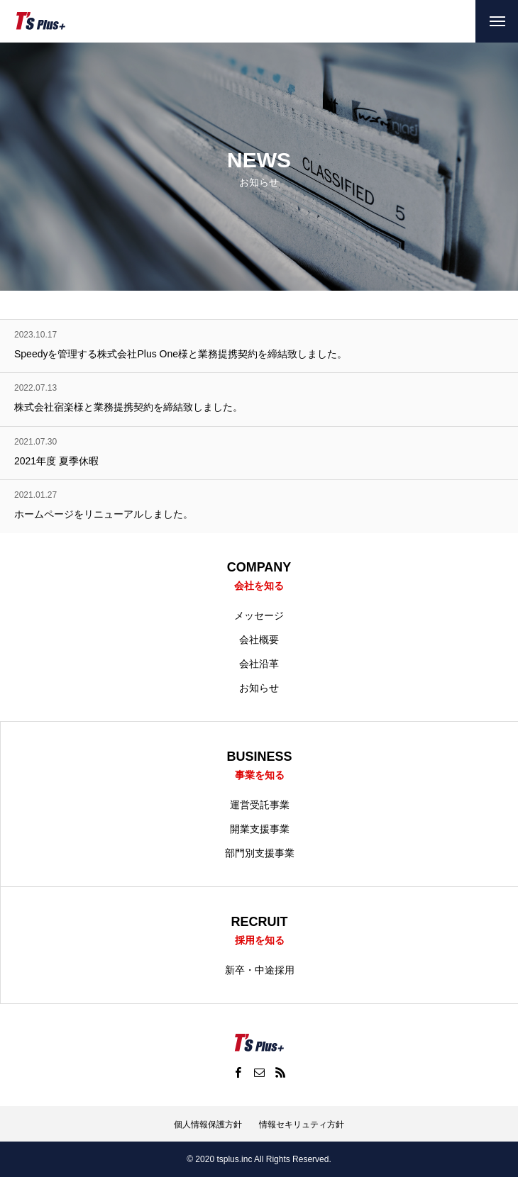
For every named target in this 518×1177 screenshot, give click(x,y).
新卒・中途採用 (259, 970)
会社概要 (259, 640)
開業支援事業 (260, 829)
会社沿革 (259, 664)
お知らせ (259, 688)
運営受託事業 (260, 805)
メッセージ (259, 615)
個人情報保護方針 (208, 1124)
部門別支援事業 (259, 853)
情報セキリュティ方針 (301, 1124)
